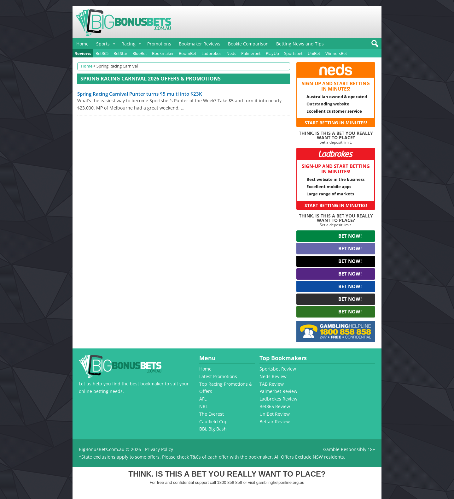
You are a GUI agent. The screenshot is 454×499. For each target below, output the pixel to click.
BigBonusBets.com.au (102, 449)
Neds (231, 53)
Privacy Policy (159, 449)
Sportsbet (293, 53)
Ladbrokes (211, 53)
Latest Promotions (218, 376)
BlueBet (139, 53)
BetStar (120, 53)
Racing (128, 44)
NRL (203, 406)
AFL (203, 399)
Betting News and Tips (300, 44)
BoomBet (187, 53)
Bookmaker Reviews (199, 44)
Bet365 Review (274, 406)
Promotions (159, 44)
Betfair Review (274, 422)
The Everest (211, 414)
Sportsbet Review (277, 369)
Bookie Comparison (248, 44)
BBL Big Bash (213, 429)
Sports (103, 44)
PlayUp (272, 53)
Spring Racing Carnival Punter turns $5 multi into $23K (139, 94)
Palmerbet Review (278, 391)
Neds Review (273, 376)
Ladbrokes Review (278, 399)
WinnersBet (336, 53)
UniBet (314, 53)
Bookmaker (163, 53)
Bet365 (102, 53)
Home (82, 44)
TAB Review (271, 384)
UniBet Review (274, 414)
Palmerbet (251, 53)
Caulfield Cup (213, 422)
